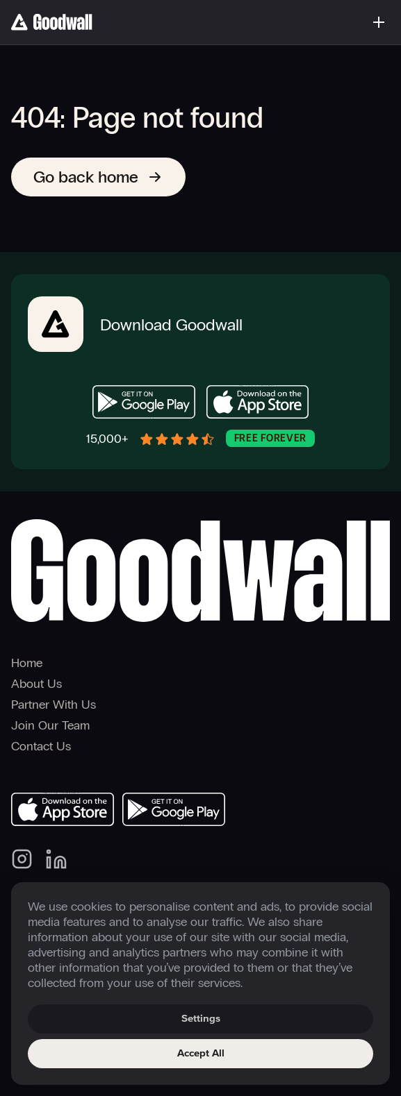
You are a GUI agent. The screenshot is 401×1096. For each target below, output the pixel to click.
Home (26, 663)
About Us (36, 683)
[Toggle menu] (379, 22)
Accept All (200, 1053)
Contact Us (41, 746)
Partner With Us (53, 704)
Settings (200, 1018)
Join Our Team (50, 725)
